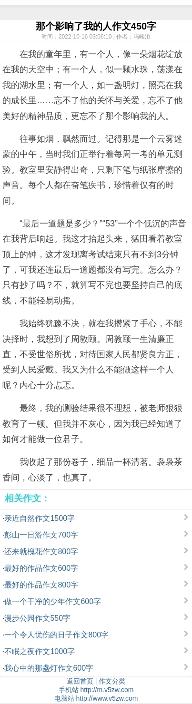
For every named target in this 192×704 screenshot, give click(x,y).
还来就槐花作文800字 (41, 552)
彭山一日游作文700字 (41, 535)
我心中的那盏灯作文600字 (48, 668)
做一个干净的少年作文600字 (52, 601)
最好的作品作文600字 (41, 568)
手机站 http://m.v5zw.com (96, 690)
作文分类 (112, 681)
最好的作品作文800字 (41, 585)
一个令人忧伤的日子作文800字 (56, 635)
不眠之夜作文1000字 (39, 651)
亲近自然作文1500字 (39, 518)
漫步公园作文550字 (37, 618)
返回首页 (80, 681)
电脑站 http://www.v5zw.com (96, 698)
